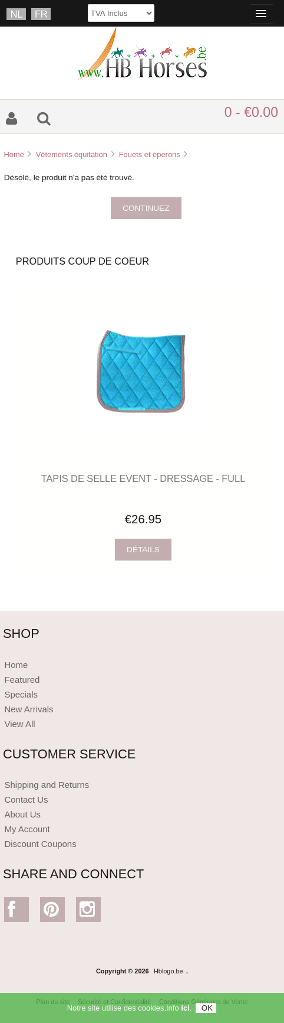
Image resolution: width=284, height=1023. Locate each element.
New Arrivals (28, 709)
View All (19, 724)
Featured (21, 680)
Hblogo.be (168, 971)
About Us (22, 814)
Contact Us (26, 799)
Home (14, 154)
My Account (26, 829)
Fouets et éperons (149, 154)
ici (185, 1010)
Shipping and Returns (46, 785)
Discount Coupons (40, 844)
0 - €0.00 (251, 112)
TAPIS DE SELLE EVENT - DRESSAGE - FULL (143, 478)
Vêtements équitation (71, 154)
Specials (21, 694)
